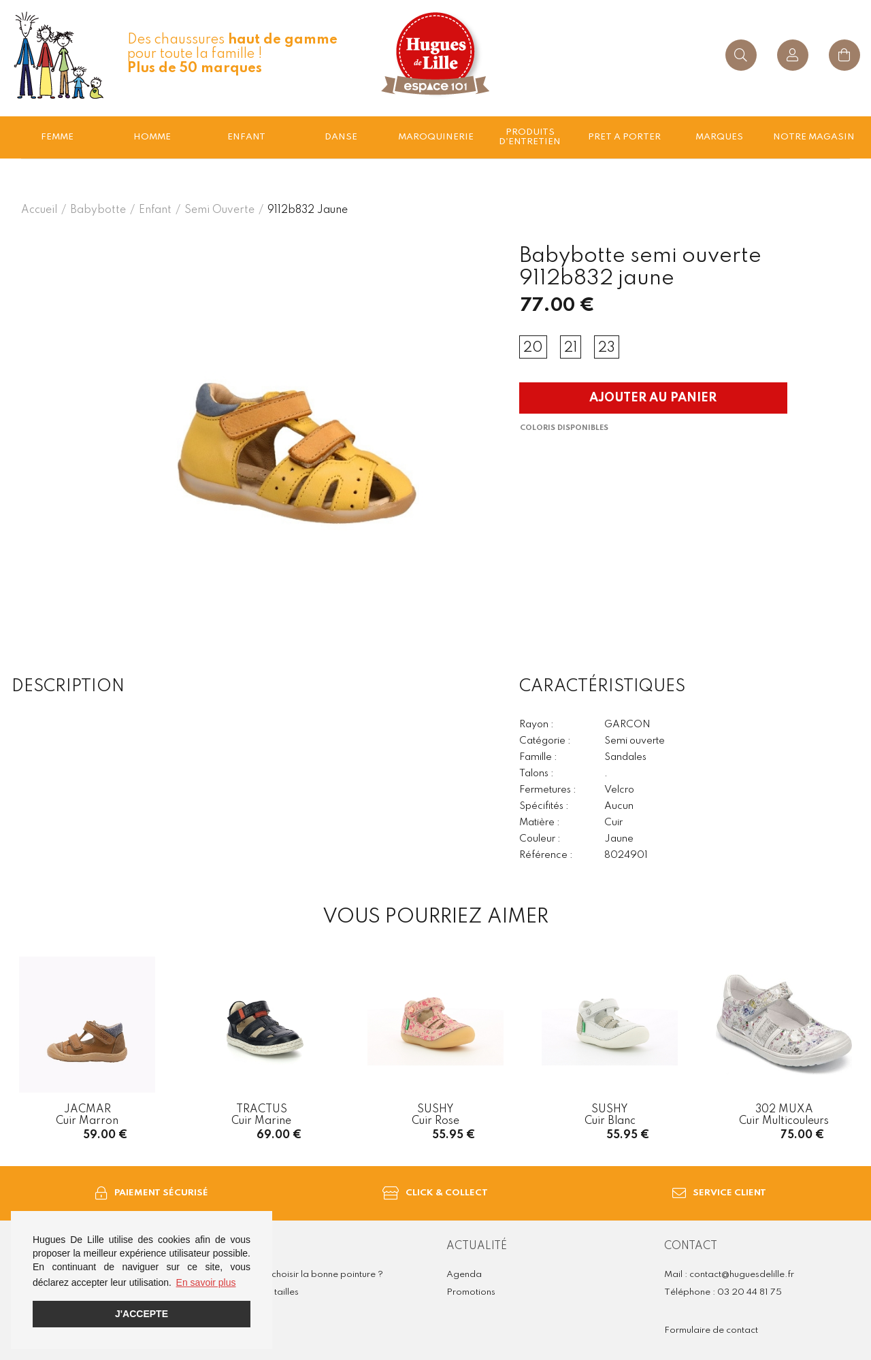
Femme (57, 137)
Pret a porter (624, 137)
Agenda (464, 1274)
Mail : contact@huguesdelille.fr (729, 1274)
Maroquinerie (436, 137)
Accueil (39, 210)
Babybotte (98, 210)
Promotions (470, 1292)
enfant (246, 137)
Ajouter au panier (653, 398)
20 (533, 348)
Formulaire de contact (711, 1330)
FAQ (239, 1310)
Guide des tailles (264, 1292)
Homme (152, 137)
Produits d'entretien (530, 137)
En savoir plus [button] (206, 1282)
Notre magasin (814, 137)
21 (570, 348)
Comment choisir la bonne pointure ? (306, 1274)
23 (606, 348)
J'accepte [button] (141, 1313)
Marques (719, 137)
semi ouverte (219, 210)
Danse (341, 137)
